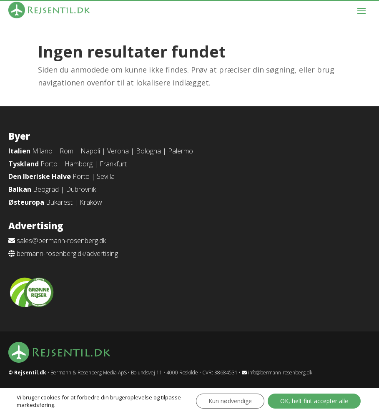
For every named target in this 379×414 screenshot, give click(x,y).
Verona (118, 151)
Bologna (148, 151)
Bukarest (59, 202)
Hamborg (79, 163)
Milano (42, 151)
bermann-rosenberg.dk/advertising (67, 253)
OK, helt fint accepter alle (314, 401)
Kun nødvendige (230, 401)
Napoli (90, 151)
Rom (66, 151)
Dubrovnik (81, 189)
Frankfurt (113, 163)
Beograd (46, 189)
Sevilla (106, 176)
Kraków (91, 202)
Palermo (180, 151)
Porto (49, 163)
